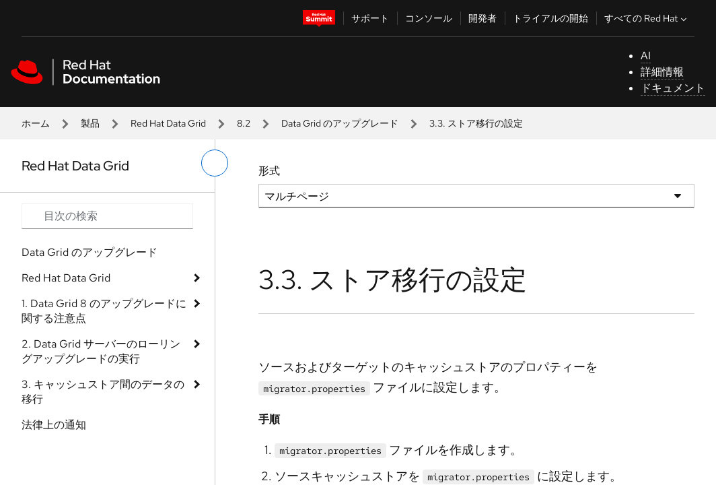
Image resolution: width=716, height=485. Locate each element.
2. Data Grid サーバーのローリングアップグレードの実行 (101, 351)
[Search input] (107, 216)
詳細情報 (662, 72)
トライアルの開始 (550, 18)
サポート (370, 18)
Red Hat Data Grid (168, 123)
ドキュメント (673, 88)
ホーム (36, 123)
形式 (269, 171)
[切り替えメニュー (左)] (214, 163)
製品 (90, 123)
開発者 (482, 18)
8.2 (243, 123)
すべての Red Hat (647, 18)
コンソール (428, 18)
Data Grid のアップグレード (339, 123)
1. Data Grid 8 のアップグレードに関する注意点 (104, 310)
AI (646, 55)
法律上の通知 (54, 425)
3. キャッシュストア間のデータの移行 (103, 391)
